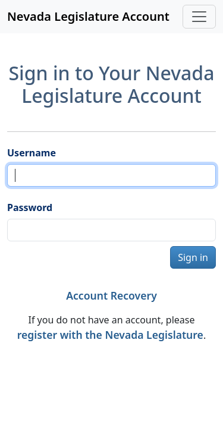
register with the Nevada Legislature (110, 335)
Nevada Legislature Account (88, 16)
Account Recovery (111, 295)
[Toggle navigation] (199, 17)
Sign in (193, 257)
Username (31, 152)
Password (29, 207)
